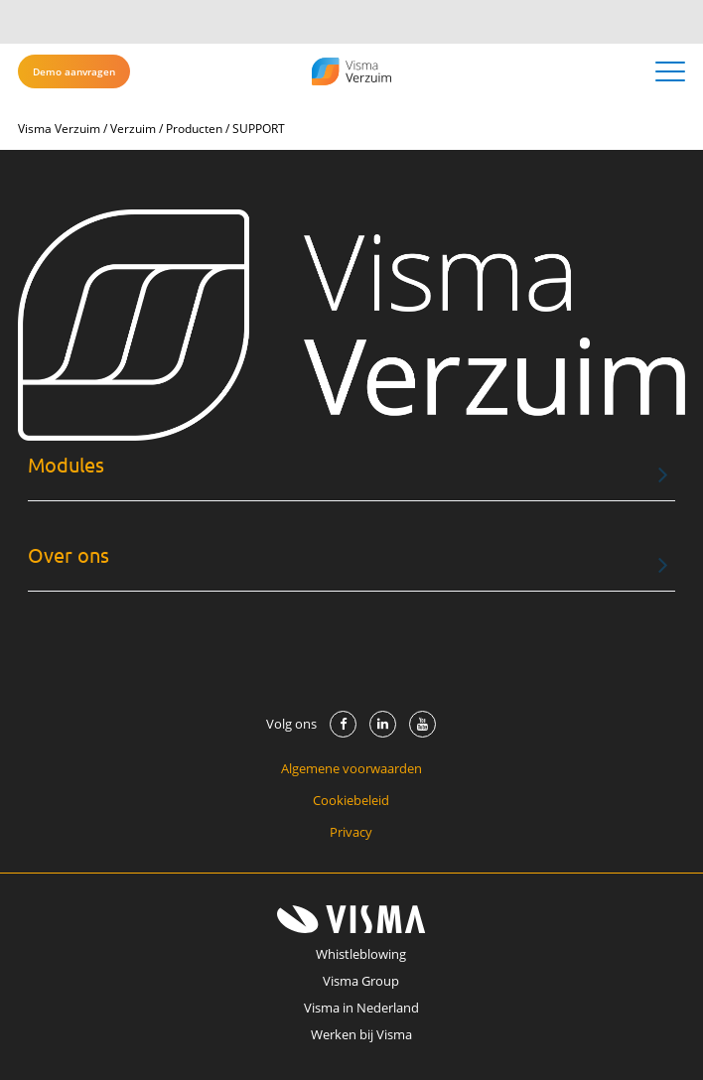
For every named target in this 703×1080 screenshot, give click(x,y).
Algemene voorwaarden (351, 768)
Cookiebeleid (351, 800)
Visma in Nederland (361, 1007)
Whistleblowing (361, 954)
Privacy (351, 832)
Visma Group (361, 981)
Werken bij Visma (361, 1034)
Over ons (68, 555)
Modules (66, 465)
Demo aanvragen (74, 71)
